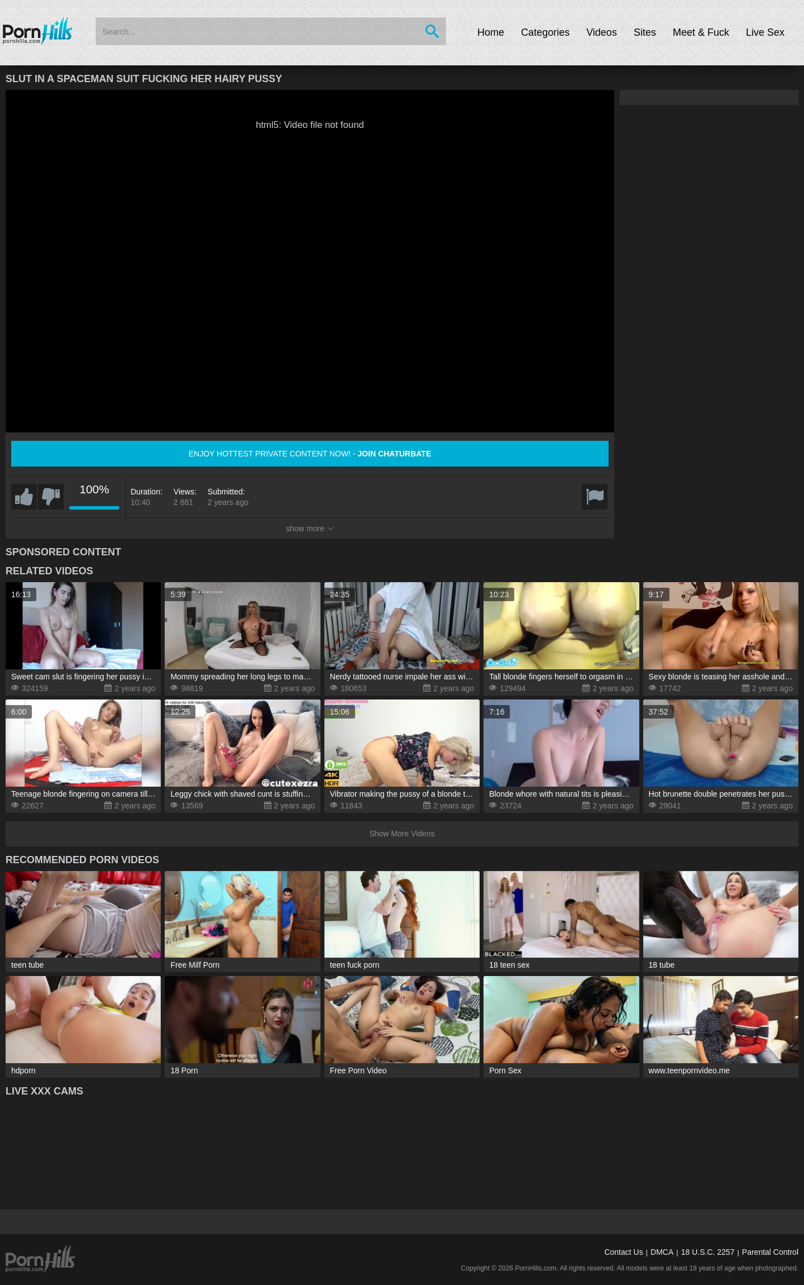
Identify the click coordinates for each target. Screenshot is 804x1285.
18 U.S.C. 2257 (708, 1252)
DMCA (661, 1252)
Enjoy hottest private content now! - (310, 453)
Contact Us (623, 1252)
